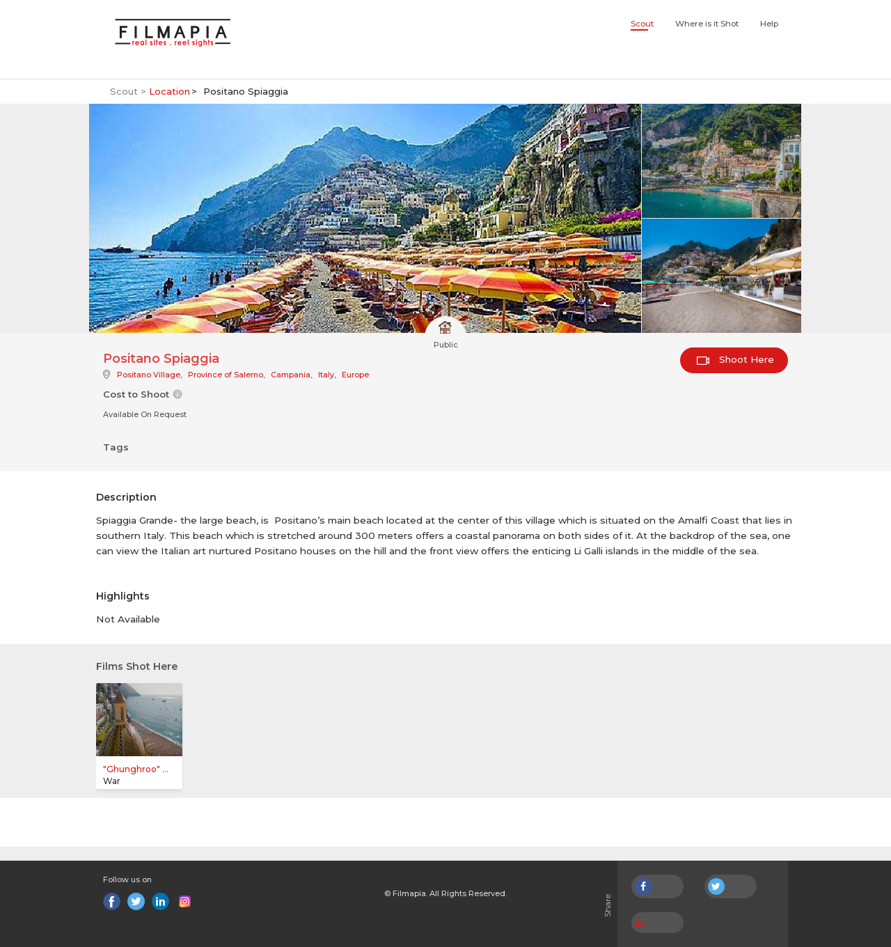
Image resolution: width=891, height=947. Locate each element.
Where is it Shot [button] (707, 24)
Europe (355, 374)
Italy (326, 374)
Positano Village (148, 374)
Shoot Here (735, 359)
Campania (290, 374)
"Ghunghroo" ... (135, 769)
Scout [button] (642, 24)
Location (169, 91)
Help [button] (769, 24)
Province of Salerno (225, 374)
